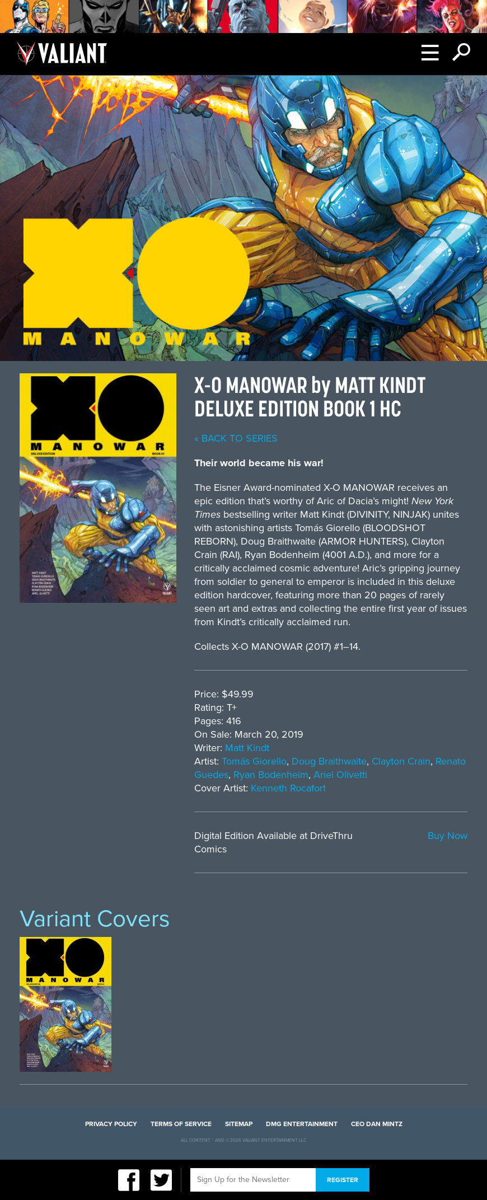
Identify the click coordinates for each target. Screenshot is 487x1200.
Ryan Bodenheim (270, 774)
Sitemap (238, 1124)
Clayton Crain (401, 761)
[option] (65, 1004)
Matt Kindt (247, 748)
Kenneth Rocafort (288, 788)
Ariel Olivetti (340, 774)
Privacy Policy (111, 1124)
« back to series (236, 438)
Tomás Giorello (254, 761)
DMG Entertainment (302, 1124)
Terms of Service (181, 1124)
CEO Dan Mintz (376, 1124)
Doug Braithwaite (329, 761)
